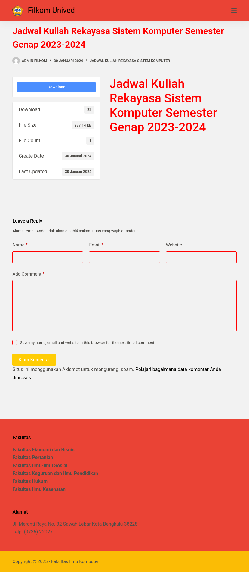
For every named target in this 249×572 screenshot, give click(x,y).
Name (20, 245)
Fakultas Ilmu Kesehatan (39, 489)
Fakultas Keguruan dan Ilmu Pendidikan (55, 473)
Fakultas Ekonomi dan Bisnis (43, 449)
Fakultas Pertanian (32, 457)
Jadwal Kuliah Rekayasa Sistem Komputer (130, 61)
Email (96, 245)
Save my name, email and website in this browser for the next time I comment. (87, 342)
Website (174, 245)
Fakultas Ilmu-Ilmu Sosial (39, 465)
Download (56, 87)
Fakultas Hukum (30, 481)
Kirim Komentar (34, 359)
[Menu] (234, 10)
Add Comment (28, 274)
